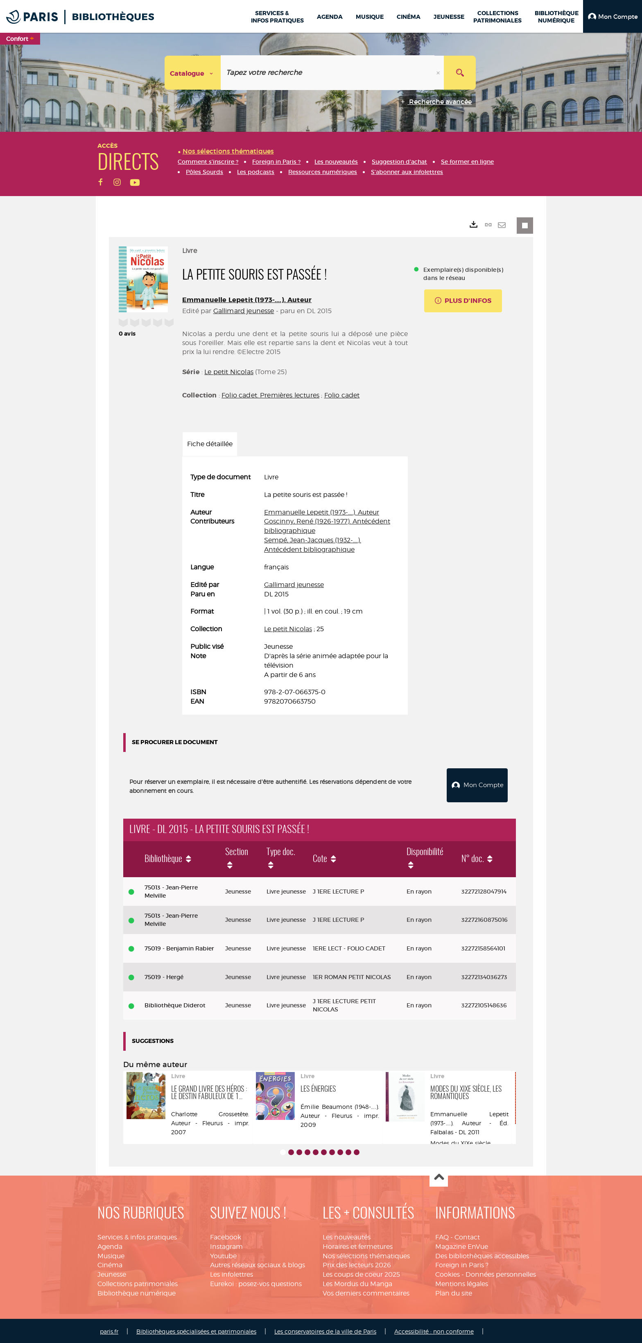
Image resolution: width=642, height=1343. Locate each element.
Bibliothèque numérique (136, 1292)
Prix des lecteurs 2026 (357, 1264)
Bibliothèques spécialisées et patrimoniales (196, 1329)
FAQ (442, 1235)
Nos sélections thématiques (366, 1254)
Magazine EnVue (461, 1245)
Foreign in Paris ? (461, 1264)
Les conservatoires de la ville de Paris (325, 1329)
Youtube (223, 1254)
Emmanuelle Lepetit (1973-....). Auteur (247, 300)
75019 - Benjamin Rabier (179, 947)
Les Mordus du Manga (357, 1283)
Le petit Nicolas (228, 372)
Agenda (109, 1245)
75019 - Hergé (164, 975)
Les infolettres (231, 1273)
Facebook (225, 1235)
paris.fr (109, 1329)
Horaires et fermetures (358, 1245)
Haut (439, 1176)
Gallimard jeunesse (243, 311)
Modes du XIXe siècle (460, 1141)
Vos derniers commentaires (366, 1292)
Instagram (226, 1245)
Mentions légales (461, 1283)
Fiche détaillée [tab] (210, 444)
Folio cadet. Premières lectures (270, 395)
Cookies (447, 1273)
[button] (612, 16)
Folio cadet (342, 395)
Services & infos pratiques (137, 1235)
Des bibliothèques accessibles (482, 1254)
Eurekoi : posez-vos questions (256, 1283)
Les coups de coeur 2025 (361, 1273)
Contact (467, 1235)
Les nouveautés (347, 1235)
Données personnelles (501, 1273)
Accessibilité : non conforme (434, 1329)
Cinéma (109, 1264)
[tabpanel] (295, 589)
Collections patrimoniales (137, 1283)
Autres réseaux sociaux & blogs (257, 1264)
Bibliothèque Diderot (175, 1004)
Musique (110, 1254)
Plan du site (453, 1292)
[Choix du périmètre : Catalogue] (193, 72)
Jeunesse (111, 1273)
